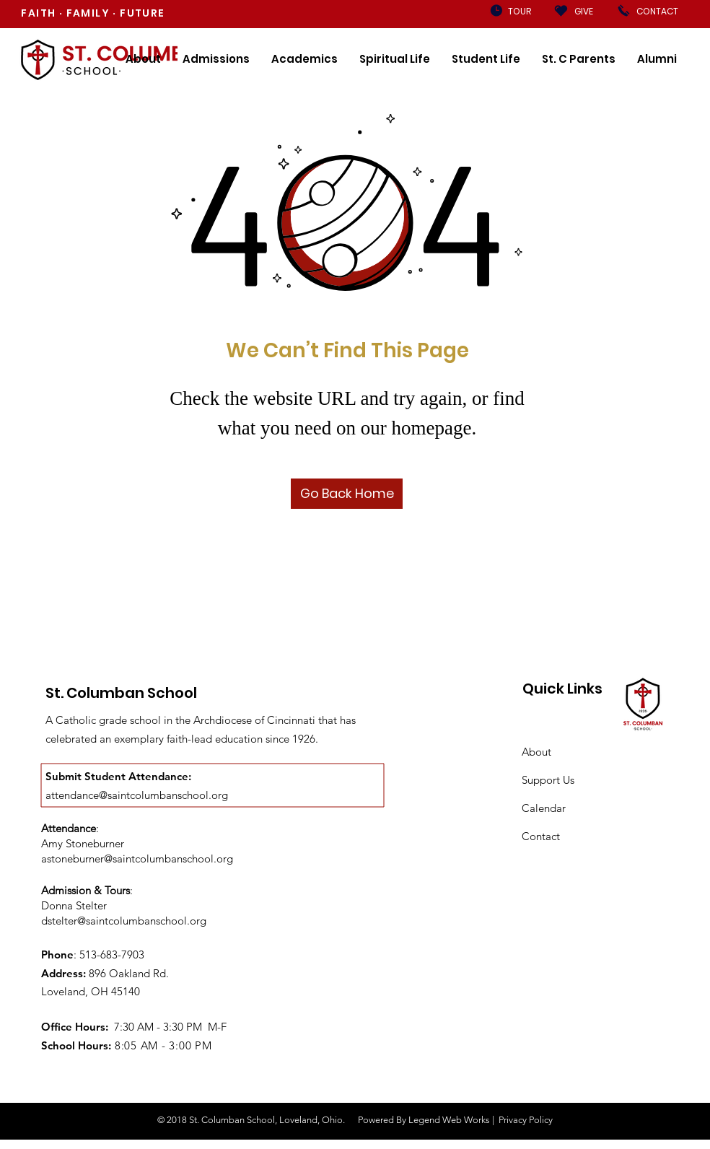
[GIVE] (583, 11)
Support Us (548, 780)
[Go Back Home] (347, 494)
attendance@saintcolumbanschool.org (136, 795)
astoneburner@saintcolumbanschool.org (137, 858)
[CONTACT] (657, 11)
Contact (541, 836)
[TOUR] (519, 11)
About (536, 752)
